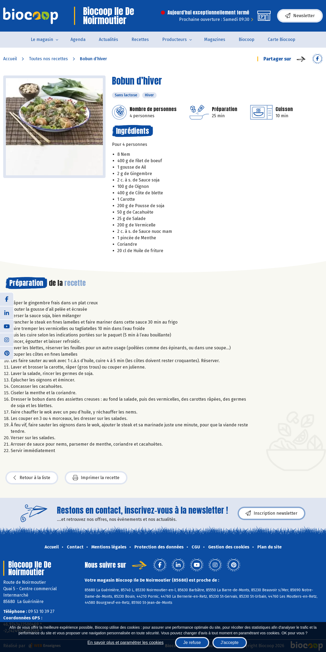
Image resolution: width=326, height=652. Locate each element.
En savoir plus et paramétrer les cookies (125, 642)
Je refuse (192, 642)
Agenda (78, 39)
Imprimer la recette (96, 477)
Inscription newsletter (271, 513)
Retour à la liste (31, 477)
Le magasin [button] (42, 39)
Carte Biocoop (281, 39)
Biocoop (246, 39)
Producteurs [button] (174, 39)
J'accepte (230, 642)
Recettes (140, 39)
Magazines (214, 39)
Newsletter (300, 15)
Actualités (108, 39)
